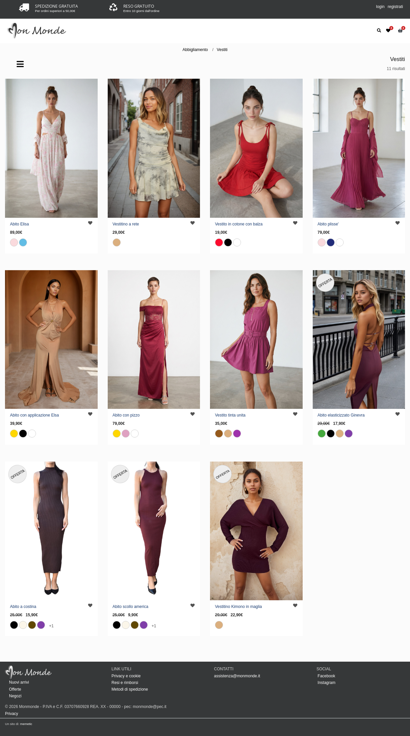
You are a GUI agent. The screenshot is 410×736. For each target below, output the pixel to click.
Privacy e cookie (126, 676)
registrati (395, 6)
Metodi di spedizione (130, 689)
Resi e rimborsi (125, 682)
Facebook (326, 676)
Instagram (326, 682)
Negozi (15, 696)
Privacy (11, 713)
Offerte (15, 689)
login (380, 6)
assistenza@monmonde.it (237, 676)
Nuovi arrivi (19, 682)
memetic (26, 724)
